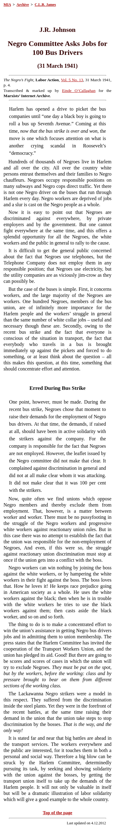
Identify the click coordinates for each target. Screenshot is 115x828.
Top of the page (57, 812)
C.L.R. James (45, 4)
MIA (7, 4)
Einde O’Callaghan (78, 90)
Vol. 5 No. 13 (72, 80)
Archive (23, 4)
